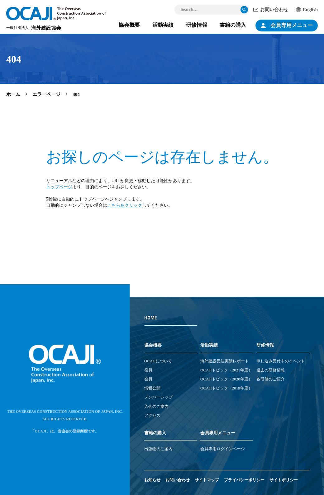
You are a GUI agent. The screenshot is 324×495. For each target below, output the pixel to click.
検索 (244, 9)
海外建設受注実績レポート (224, 361)
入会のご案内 (156, 406)
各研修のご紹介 (270, 379)
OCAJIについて (158, 361)
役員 (148, 370)
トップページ (59, 187)
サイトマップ (207, 480)
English (310, 9)
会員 (148, 379)
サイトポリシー (283, 480)
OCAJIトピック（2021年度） (226, 370)
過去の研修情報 (270, 370)
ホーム (13, 94)
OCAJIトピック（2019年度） (226, 388)
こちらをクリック (124, 205)
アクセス (152, 415)
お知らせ (152, 480)
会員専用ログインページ (222, 448)
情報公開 (152, 388)
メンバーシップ (158, 397)
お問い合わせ (274, 9)
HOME (150, 317)
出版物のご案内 (158, 448)
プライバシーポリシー (244, 480)
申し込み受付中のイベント (280, 361)
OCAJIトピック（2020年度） (226, 379)
